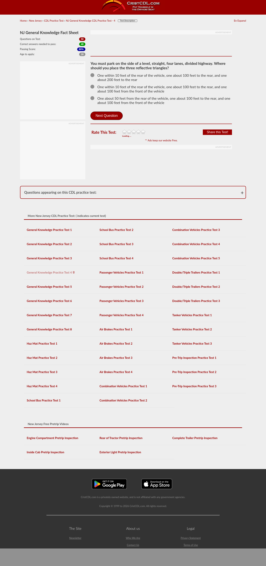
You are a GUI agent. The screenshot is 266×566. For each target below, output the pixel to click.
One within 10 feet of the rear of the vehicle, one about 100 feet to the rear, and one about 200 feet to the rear (158, 77)
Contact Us (133, 545)
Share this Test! (217, 132)
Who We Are (133, 538)
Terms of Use (191, 545)
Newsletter (75, 538)
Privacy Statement (191, 538)
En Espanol (240, 20)
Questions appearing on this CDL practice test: (60, 192)
